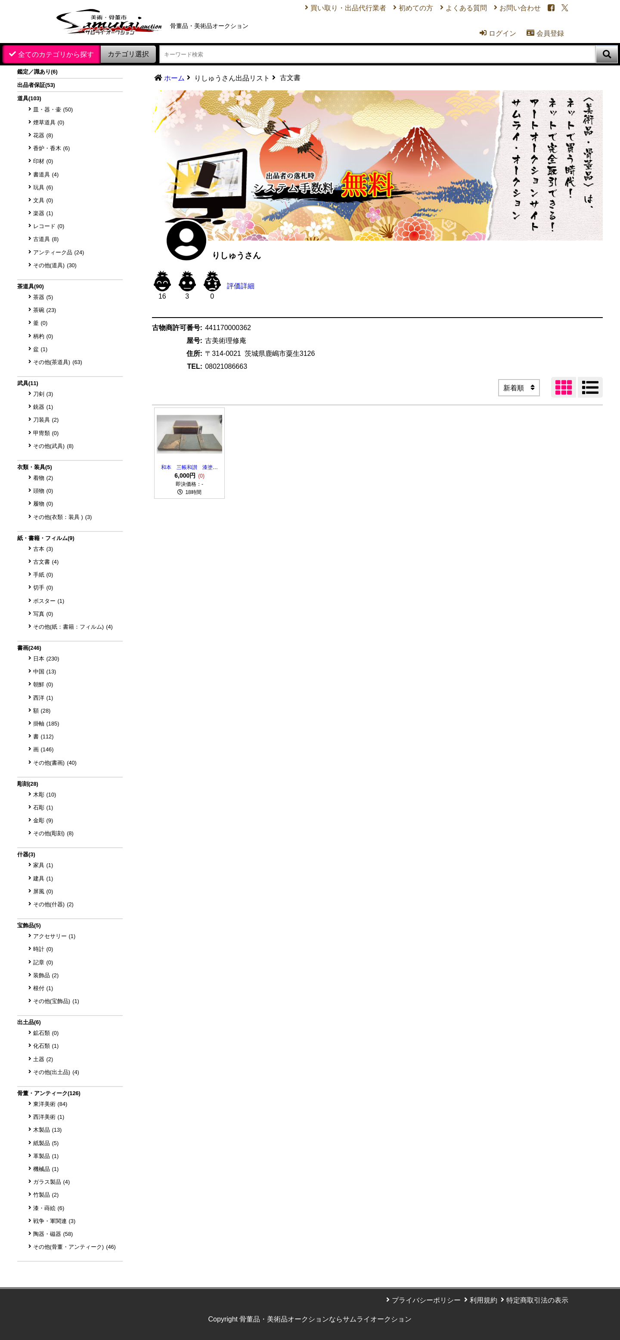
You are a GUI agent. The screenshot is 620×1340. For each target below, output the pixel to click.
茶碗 (44, 310)
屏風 (43, 891)
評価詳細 (240, 286)
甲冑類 (46, 433)
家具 (43, 865)
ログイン (498, 33)
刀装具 (46, 420)
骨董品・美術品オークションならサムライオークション (325, 1319)
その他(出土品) (56, 1072)
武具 (27, 383)
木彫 (44, 794)
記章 (43, 962)
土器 (43, 1059)
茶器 (43, 297)
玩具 (43, 187)
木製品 (47, 1130)
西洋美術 (49, 1117)
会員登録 (545, 33)
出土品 (29, 1022)
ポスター (49, 601)
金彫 (43, 820)
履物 (43, 503)
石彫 (43, 807)
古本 (43, 549)
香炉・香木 (51, 148)
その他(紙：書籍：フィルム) (73, 627)
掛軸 (46, 723)
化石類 (46, 1046)
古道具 (46, 239)
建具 (43, 878)
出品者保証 (36, 85)
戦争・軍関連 (54, 1221)
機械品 (46, 1169)
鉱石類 (46, 1033)
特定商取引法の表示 (537, 1300)
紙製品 (46, 1143)
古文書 (46, 562)
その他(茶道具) (57, 362)
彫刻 (27, 784)
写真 (43, 614)
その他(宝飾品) (56, 1001)
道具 (29, 98)
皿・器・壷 (53, 109)
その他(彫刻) (53, 833)
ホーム (174, 78)
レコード (49, 226)
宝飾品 (29, 925)
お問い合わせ (520, 8)
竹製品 (46, 1195)
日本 (46, 658)
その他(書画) (55, 763)
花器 (43, 135)
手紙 (43, 574)
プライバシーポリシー (426, 1300)
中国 (44, 671)
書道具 (46, 174)
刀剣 (43, 394)
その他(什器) (53, 904)
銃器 (43, 407)
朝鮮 (43, 684)
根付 (43, 988)
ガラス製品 (51, 1182)
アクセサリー (54, 936)
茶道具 (30, 286)
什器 (26, 854)
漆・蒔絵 (49, 1208)
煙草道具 (49, 122)
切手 (43, 587)
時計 (43, 949)
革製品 (46, 1156)
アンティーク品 (58, 252)
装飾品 (46, 975)
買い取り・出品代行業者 (348, 8)
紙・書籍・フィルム (45, 538)
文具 (43, 200)
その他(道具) (55, 265)
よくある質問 (466, 8)
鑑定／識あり (37, 71)
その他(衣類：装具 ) (62, 517)
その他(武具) (53, 446)
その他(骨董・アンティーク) (74, 1247)
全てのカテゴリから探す (56, 54)
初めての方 (416, 8)
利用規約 (483, 1300)
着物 (43, 478)
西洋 (43, 698)
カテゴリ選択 (128, 54)
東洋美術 (50, 1104)
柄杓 (43, 336)
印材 (43, 161)
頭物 (43, 491)
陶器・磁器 (53, 1234)
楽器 (43, 213)
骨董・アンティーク (49, 1093)
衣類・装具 (34, 467)
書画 (29, 648)
